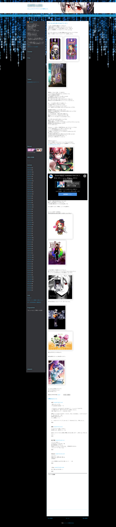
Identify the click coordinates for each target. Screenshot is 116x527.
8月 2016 (29, 182)
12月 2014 (29, 204)
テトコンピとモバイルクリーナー (58, 23)
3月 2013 (29, 235)
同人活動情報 (38, 15)
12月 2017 (29, 172)
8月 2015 (29, 196)
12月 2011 (29, 255)
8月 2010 (29, 283)
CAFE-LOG (34, 5)
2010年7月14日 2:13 (60, 440)
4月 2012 (29, 248)
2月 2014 (29, 220)
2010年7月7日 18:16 (58, 426)
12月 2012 (29, 237)
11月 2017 (29, 174)
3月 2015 (29, 200)
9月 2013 (29, 226)
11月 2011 (29, 257)
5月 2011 (29, 268)
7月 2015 (29, 198)
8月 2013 (29, 228)
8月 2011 (29, 263)
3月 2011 (29, 270)
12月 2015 (29, 191)
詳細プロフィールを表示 (32, 46)
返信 (52, 422)
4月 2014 (29, 215)
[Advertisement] (67, 513)
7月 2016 (29, 185)
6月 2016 (29, 187)
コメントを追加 (51, 474)
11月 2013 (29, 224)
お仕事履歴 (46, 15)
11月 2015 (29, 193)
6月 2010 (29, 287)
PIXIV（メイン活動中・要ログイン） (35, 300)
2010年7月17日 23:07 (60, 453)
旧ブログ (29, 297)
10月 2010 (29, 281)
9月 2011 (29, 261)
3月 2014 (29, 217)
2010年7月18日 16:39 (59, 467)
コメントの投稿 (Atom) (69, 523)
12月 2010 (29, 276)
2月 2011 (29, 272)
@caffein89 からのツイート (33, 82)
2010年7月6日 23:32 (58, 402)
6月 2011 (29, 266)
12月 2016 (29, 180)
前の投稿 (85, 518)
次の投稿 (50, 518)
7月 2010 (29, 285)
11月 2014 (29, 206)
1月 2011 (29, 274)
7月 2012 (29, 246)
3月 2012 (29, 250)
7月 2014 (29, 213)
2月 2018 (29, 169)
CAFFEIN (31, 22)
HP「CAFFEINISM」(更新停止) (34, 302)
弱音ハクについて (55, 15)
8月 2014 (29, 211)
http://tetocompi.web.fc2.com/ (54, 144)
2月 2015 (29, 202)
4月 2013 (29, 233)
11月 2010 (29, 279)
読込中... (29, 160)
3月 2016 (29, 189)
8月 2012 (29, 244)
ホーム (30, 15)
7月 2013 (29, 231)
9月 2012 (29, 242)
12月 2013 (29, 222)
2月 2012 (29, 252)
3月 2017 (29, 178)
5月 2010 (29, 290)
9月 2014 (29, 209)
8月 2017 (29, 176)
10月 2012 (29, 239)
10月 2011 (29, 259)
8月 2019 (29, 167)
